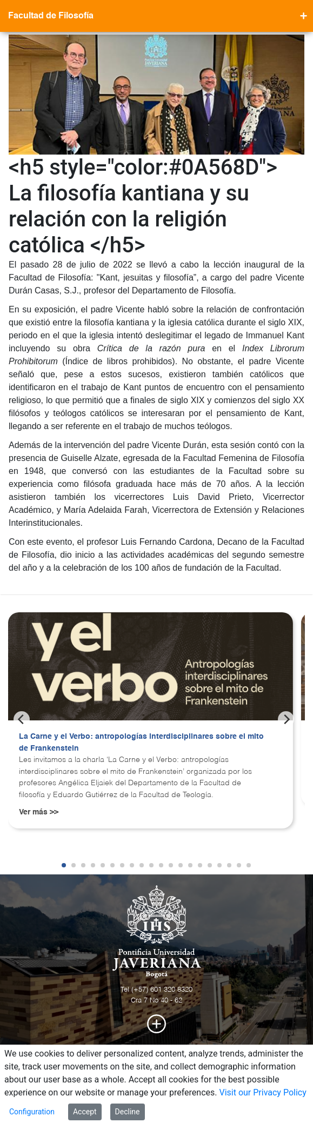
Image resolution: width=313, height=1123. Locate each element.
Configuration (32, 1111)
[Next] (286, 719)
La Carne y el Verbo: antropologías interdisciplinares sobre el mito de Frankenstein (141, 742)
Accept (85, 1111)
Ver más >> (38, 812)
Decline (127, 1111)
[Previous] (22, 719)
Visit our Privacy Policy (262, 1092)
